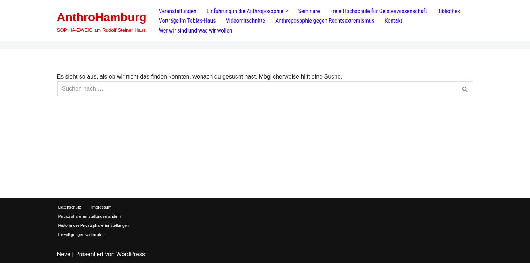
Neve (63, 254)
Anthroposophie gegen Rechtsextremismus (324, 20)
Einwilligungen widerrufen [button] (81, 234)
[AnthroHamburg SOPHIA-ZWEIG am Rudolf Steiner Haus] (101, 21)
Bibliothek (448, 11)
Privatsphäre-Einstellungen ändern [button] (89, 216)
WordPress (130, 254)
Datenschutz (69, 207)
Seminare (309, 11)
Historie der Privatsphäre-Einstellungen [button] (93, 225)
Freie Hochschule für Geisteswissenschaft (378, 11)
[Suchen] (257, 88)
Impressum (101, 207)
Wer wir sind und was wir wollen (195, 30)
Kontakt (394, 20)
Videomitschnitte (245, 20)
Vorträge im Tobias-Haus (187, 20)
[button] (286, 10)
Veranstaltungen (178, 11)
